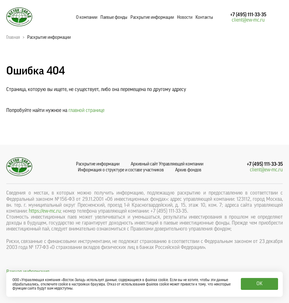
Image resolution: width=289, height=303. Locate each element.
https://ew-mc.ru (45, 211)
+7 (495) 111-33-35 (248, 14)
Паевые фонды (113, 17)
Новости (184, 17)
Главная (13, 37)
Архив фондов (188, 170)
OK (259, 283)
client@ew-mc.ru (248, 20)
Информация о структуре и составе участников (121, 170)
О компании (86, 17)
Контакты (204, 17)
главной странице (86, 110)
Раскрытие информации (152, 17)
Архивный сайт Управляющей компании (167, 164)
